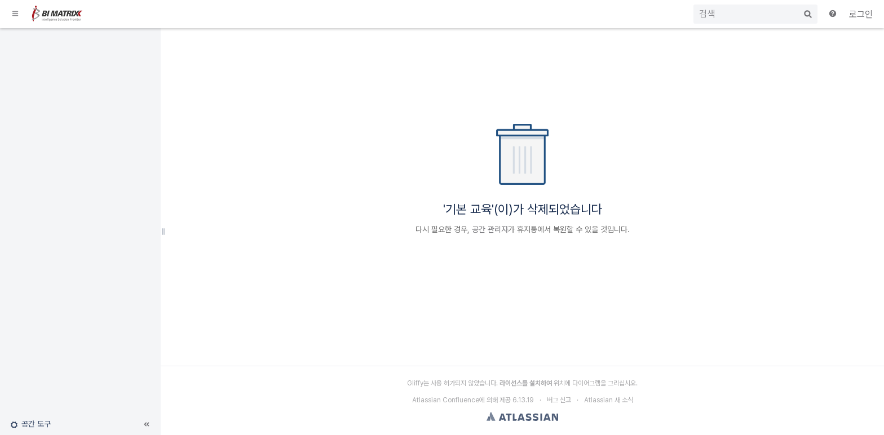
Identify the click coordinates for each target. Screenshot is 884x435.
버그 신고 (559, 400)
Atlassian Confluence (445, 400)
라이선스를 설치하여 (526, 383)
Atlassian (522, 416)
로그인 (861, 14)
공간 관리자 (490, 229)
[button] (16, 14)
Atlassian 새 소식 (608, 400)
